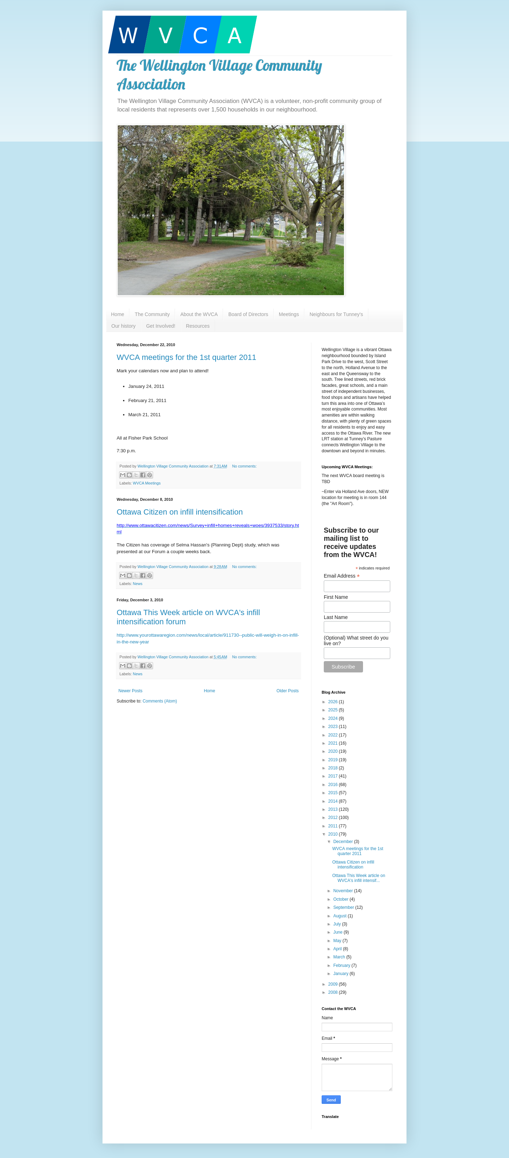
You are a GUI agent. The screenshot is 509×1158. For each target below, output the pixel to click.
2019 (333, 759)
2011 (333, 826)
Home (117, 314)
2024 (333, 718)
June (338, 932)
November (343, 890)
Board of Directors (248, 314)
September (344, 907)
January (341, 973)
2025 (333, 709)
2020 (333, 751)
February (342, 965)
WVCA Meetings (147, 483)
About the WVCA (199, 314)
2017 (333, 776)
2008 (333, 992)
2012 (333, 817)
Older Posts (287, 690)
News (137, 583)
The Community (152, 314)
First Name (336, 597)
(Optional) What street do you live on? (356, 640)
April (338, 948)
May (338, 940)
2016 (333, 784)
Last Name (336, 617)
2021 (333, 743)
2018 (333, 768)
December (343, 841)
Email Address (342, 576)
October (341, 899)
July (337, 924)
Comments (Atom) (159, 701)
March (339, 957)
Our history (123, 326)
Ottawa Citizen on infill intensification (180, 512)
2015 (333, 792)
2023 (333, 726)
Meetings (289, 314)
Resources (198, 326)
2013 (333, 809)
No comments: (244, 466)
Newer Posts (130, 690)
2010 (333, 834)
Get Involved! (160, 326)
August (340, 915)
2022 (333, 735)
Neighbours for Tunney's (336, 314)
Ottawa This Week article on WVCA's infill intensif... (358, 878)
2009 (333, 984)
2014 (333, 801)
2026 (333, 701)
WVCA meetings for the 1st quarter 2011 (186, 357)
